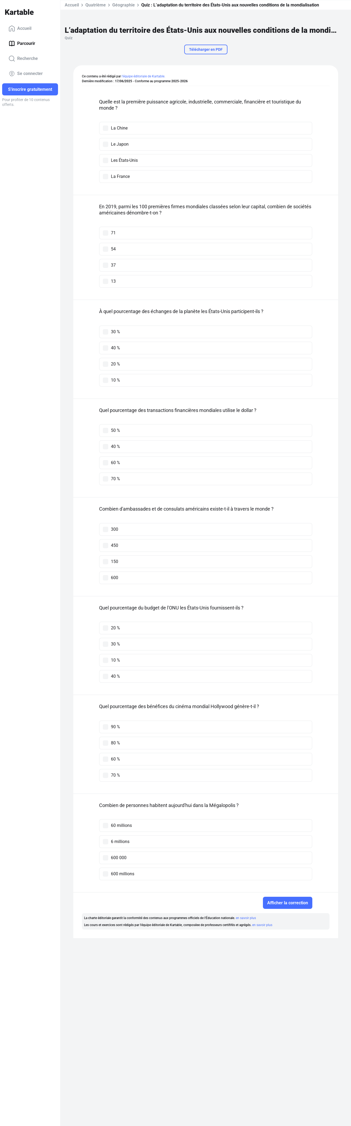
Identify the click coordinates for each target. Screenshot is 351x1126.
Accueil (20, 28)
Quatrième (95, 5)
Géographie (123, 5)
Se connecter (26, 73)
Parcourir (22, 43)
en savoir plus (246, 918)
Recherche (23, 58)
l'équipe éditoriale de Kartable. (143, 76)
